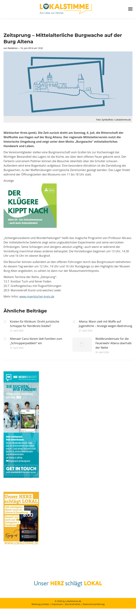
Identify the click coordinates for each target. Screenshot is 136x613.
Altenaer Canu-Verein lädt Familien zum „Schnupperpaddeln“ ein (36, 341)
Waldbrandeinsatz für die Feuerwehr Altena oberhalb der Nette (113, 343)
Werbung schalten (40, 604)
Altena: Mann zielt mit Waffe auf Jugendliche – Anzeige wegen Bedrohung (105, 324)
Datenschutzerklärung (94, 604)
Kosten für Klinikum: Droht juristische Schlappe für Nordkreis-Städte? (34, 324)
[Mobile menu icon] (130, 9)
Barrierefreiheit (72, 604)
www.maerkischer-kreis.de (36, 296)
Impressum (57, 604)
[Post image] (5, 321)
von (11, 48)
